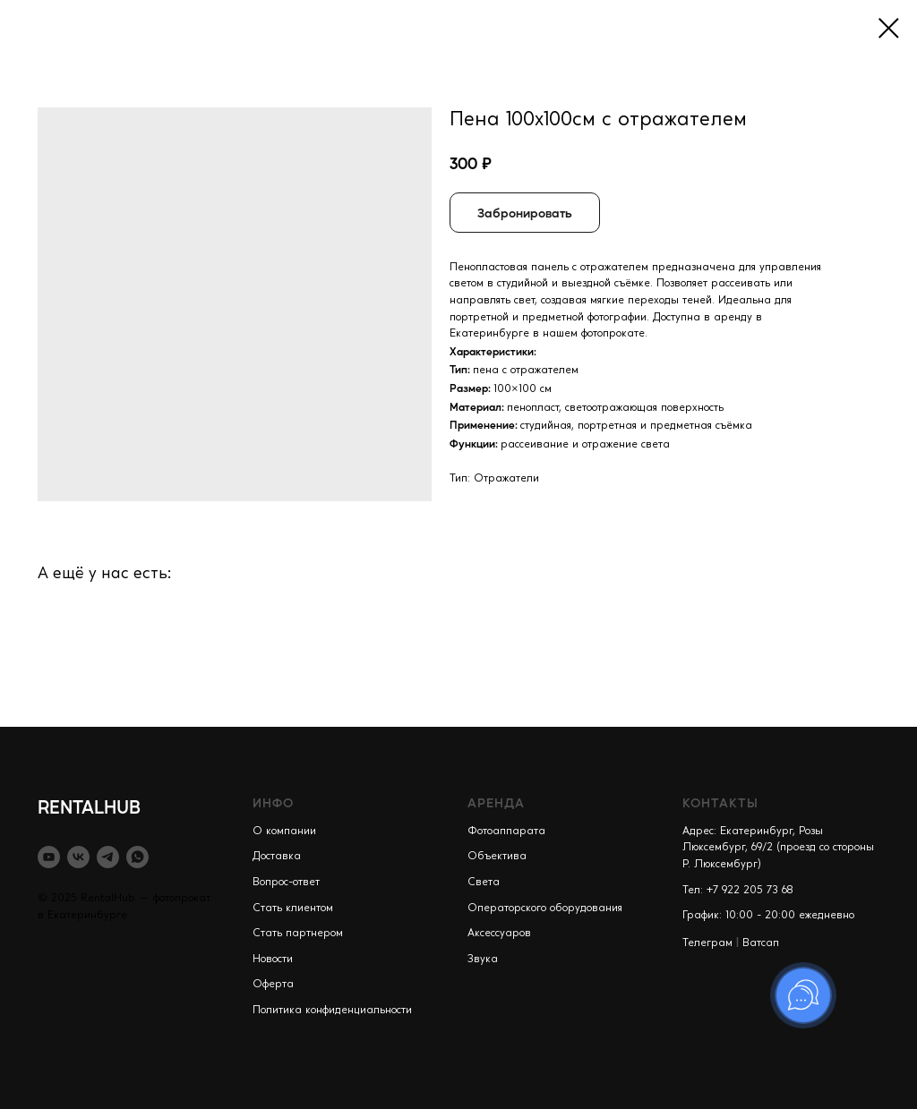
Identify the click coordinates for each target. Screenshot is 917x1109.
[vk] (78, 857)
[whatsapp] (137, 857)
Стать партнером (298, 933)
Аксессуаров (499, 933)
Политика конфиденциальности (332, 1010)
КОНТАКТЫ (720, 802)
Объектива (497, 856)
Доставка (277, 856)
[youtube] (49, 857)
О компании (284, 831)
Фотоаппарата (506, 831)
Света (483, 882)
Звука (482, 959)
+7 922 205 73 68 (750, 890)
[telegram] (108, 857)
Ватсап (760, 943)
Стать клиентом (293, 908)
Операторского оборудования (544, 908)
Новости (273, 959)
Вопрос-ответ (286, 882)
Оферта (273, 984)
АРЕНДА (496, 802)
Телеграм (707, 943)
